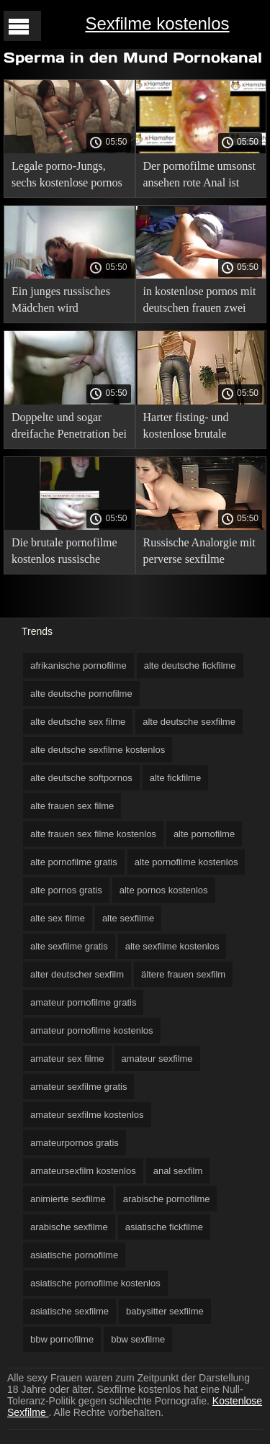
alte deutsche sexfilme (189, 721)
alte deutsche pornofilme (81, 693)
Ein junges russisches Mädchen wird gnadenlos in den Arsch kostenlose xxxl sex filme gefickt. (66, 302)
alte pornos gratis (66, 890)
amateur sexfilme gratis (78, 1086)
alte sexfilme (128, 918)
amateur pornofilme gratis (83, 1002)
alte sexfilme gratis (69, 946)
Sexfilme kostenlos (157, 23)
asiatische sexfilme (69, 1311)
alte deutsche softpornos (81, 777)
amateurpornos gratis (74, 1142)
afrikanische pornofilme (78, 665)
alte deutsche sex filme (77, 721)
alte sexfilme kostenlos (172, 946)
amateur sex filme (67, 1058)
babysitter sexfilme (165, 1311)
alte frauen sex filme (72, 805)
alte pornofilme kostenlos (186, 862)
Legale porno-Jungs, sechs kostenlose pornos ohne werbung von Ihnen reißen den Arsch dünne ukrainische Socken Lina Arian (69, 177)
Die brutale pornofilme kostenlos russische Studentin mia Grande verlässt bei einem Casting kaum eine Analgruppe (64, 553)
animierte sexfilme (68, 1198)
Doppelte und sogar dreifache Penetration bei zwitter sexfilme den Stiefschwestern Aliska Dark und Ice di (69, 428)
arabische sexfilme (69, 1227)
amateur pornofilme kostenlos (91, 1030)
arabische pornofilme (166, 1198)
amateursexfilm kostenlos (83, 1170)
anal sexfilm (178, 1170)
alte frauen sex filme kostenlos (93, 834)
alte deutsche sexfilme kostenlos (97, 749)
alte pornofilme (204, 834)
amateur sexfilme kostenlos (87, 1114)
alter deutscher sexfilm (77, 974)
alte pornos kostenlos (164, 890)
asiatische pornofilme (74, 1255)
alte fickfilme (176, 777)
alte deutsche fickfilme (190, 665)
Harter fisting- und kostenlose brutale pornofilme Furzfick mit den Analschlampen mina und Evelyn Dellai (199, 428)
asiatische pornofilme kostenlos (95, 1283)
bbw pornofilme (62, 1339)
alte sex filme (57, 918)
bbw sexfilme (138, 1339)
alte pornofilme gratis (73, 862)
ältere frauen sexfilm (183, 974)
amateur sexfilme (157, 1058)
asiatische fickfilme (164, 1227)
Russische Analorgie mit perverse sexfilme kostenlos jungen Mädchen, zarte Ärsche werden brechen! (199, 553)
